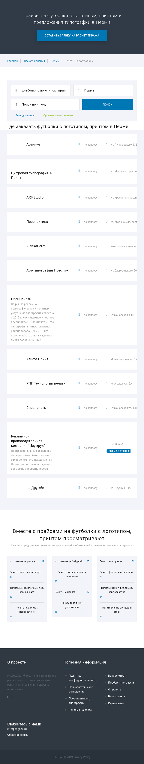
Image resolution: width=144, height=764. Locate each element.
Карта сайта (116, 703)
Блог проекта (116, 696)
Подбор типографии (121, 682)
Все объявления (34, 61)
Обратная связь (17, 734)
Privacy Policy (82, 757)
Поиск (107, 104)
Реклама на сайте (80, 709)
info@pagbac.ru (17, 729)
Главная (12, 61)
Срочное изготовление (58, 115)
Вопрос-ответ (117, 675)
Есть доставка (25, 115)
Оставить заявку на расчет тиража (72, 35)
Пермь (54, 61)
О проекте (114, 689)
